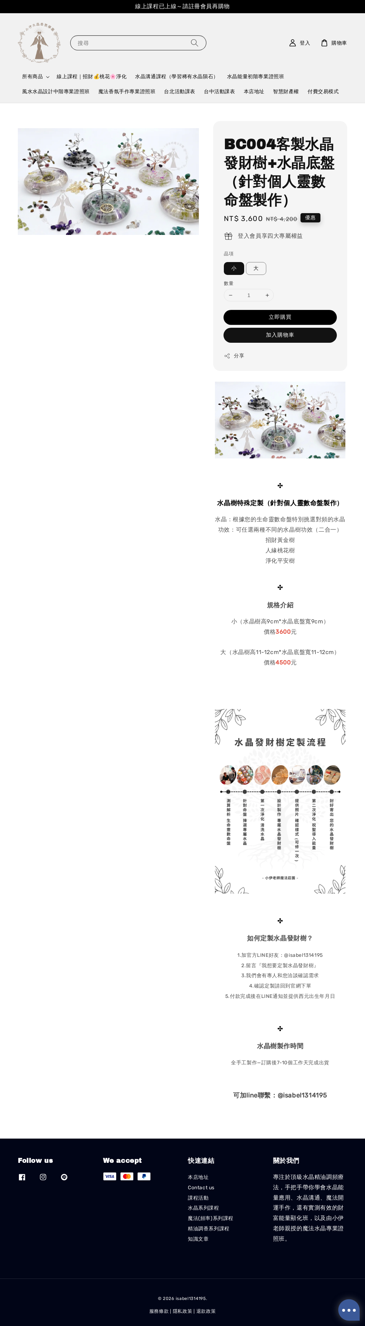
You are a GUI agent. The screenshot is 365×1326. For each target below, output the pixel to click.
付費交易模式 (323, 92)
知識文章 (198, 1239)
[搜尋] (194, 43)
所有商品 (32, 77)
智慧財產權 (286, 92)
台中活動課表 (219, 92)
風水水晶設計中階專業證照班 (56, 92)
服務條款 (159, 1311)
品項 (228, 253)
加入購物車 (280, 335)
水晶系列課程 (203, 1208)
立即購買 (280, 317)
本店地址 (254, 92)
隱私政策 (182, 1311)
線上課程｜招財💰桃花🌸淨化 (92, 77)
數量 (228, 283)
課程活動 (198, 1198)
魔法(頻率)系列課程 (210, 1218)
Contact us (201, 1188)
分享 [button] (234, 356)
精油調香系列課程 (209, 1229)
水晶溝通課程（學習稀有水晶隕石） (177, 77)
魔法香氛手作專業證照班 (127, 92)
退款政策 (206, 1311)
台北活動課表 (179, 92)
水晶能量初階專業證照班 (255, 77)
